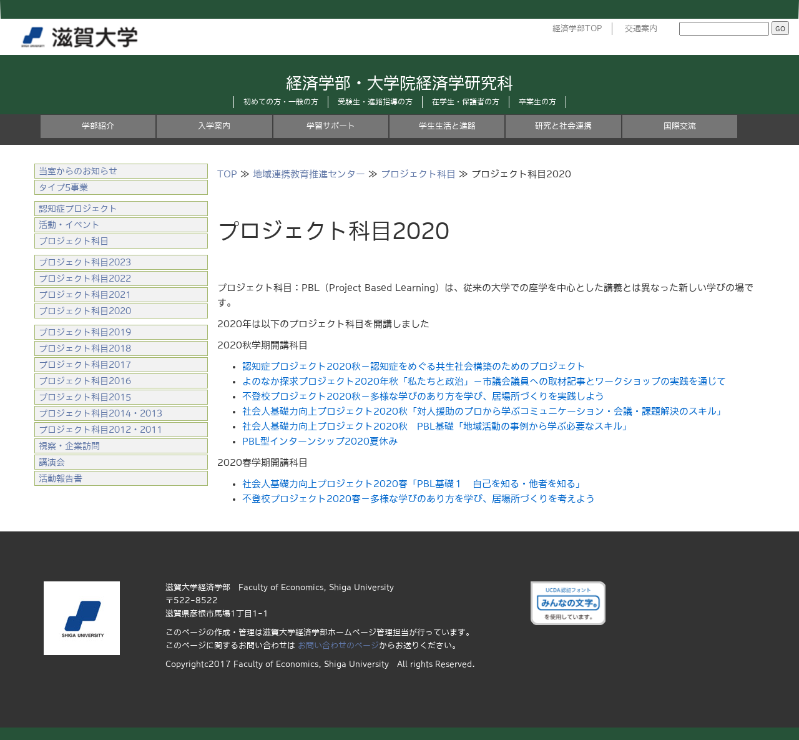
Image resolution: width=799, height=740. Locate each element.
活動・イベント (69, 224)
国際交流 (680, 126)
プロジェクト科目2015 (85, 397)
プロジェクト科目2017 (85, 364)
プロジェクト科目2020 (85, 311)
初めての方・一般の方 (280, 102)
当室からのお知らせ (78, 171)
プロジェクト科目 (418, 174)
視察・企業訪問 (69, 446)
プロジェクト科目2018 (85, 348)
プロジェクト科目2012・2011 (100, 429)
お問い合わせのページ (338, 645)
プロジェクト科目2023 (85, 262)
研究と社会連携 (563, 126)
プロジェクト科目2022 (85, 278)
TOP (227, 174)
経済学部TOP (577, 28)
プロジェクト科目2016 (85, 381)
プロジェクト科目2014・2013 (100, 413)
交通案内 (641, 28)
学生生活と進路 (447, 126)
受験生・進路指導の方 (375, 102)
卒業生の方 (537, 102)
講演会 (52, 462)
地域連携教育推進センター (309, 174)
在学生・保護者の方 (465, 102)
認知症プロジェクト (78, 208)
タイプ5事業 (63, 187)
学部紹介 (98, 126)
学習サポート (330, 126)
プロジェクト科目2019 (85, 332)
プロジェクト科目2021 (85, 294)
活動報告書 (60, 478)
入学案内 (214, 126)
